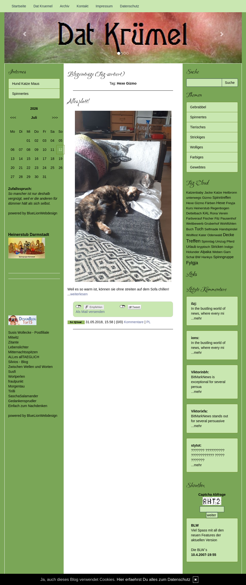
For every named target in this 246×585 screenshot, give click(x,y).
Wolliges (196, 147)
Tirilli (11, 391)
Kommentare (133, 322)
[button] (22, 31)
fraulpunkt (15, 381)
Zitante (13, 342)
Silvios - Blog (18, 362)
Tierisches (198, 127)
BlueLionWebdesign (42, 213)
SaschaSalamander (23, 396)
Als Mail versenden (90, 312)
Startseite (19, 6)
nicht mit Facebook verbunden (78, 306)
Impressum (104, 6)
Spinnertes (20, 94)
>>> (55, 118)
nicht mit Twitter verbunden (122, 306)
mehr (198, 318)
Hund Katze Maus (25, 84)
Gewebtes (198, 167)
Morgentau (16, 386)
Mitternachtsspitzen (23, 352)
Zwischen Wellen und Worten (30, 367)
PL (148, 322)
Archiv (64, 6)
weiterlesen (79, 294)
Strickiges (197, 137)
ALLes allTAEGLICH (23, 357)
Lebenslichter (18, 347)
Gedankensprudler (22, 401)
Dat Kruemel (43, 6)
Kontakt (82, 6)
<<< (13, 118)
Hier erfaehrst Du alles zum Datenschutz (153, 579)
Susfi (12, 372)
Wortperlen (16, 376)
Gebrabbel (198, 107)
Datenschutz (129, 6)
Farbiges (196, 157)
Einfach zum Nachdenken (27, 406)
